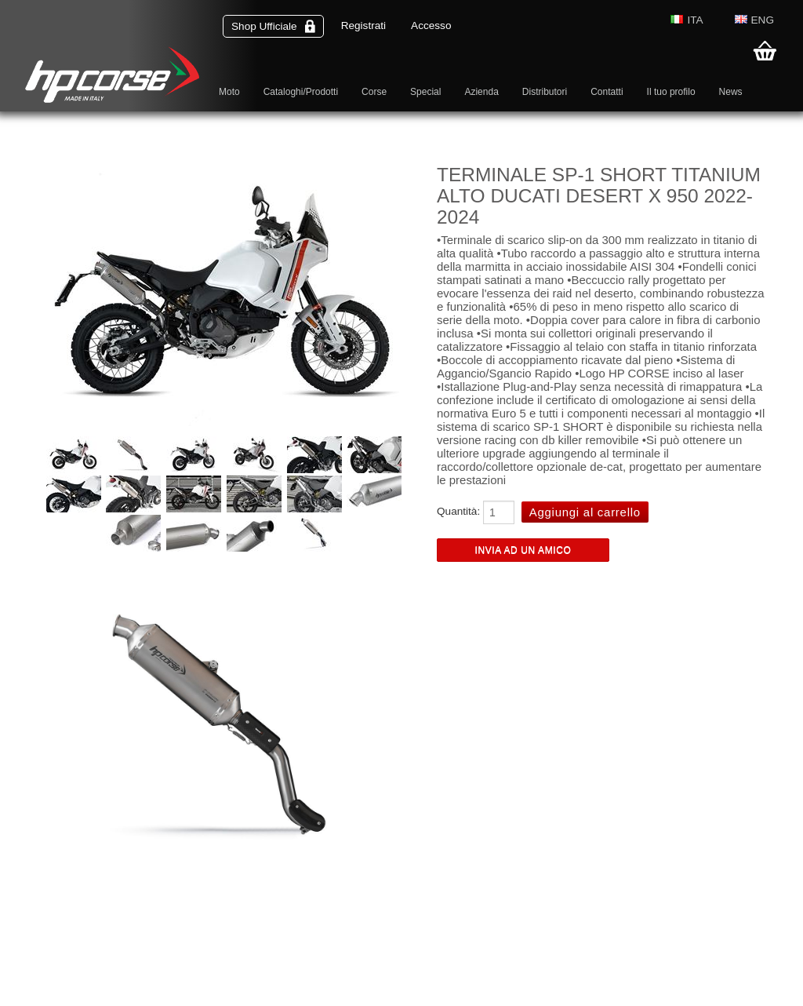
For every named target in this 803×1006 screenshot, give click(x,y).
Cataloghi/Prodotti (300, 91)
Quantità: (458, 511)
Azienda (481, 91)
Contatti (606, 91)
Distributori (544, 91)
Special (425, 91)
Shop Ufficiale (273, 26)
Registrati (363, 25)
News (731, 91)
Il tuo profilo (671, 91)
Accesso (431, 25)
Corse (374, 91)
